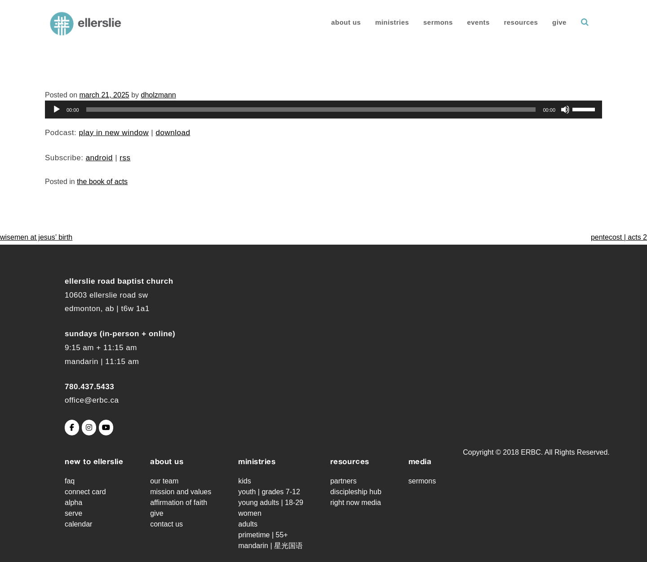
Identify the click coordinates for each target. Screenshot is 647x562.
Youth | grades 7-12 (269, 492)
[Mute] (565, 109)
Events (472, 22)
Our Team (164, 481)
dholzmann (158, 95)
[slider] (311, 109)
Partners (343, 481)
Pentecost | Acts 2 (619, 237)
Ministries (386, 22)
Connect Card (85, 492)
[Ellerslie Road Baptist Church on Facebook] (72, 427)
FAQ (70, 481)
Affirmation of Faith (178, 502)
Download (173, 132)
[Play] (56, 109)
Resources (516, 22)
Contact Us (166, 524)
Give (554, 22)
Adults (247, 524)
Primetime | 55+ (263, 535)
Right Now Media (355, 502)
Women (249, 513)
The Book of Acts (102, 181)
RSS (125, 158)
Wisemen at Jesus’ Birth (36, 237)
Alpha (73, 502)
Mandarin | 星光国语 (270, 545)
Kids (244, 481)
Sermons (433, 22)
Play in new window (114, 132)
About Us (340, 22)
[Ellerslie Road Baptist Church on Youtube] (106, 427)
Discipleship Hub (355, 492)
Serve (73, 513)
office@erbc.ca (92, 400)
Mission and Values (180, 492)
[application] (323, 110)
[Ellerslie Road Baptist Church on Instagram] (89, 427)
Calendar (78, 524)
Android (99, 158)
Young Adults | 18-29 (270, 502)
